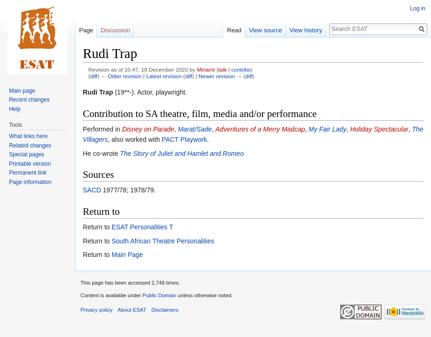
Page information (30, 182)
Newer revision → (220, 76)
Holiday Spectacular (379, 129)
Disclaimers (165, 310)
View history (306, 30)
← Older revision (121, 76)
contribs (240, 69)
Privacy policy (96, 310)
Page (86, 30)
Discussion (115, 30)
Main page (22, 91)
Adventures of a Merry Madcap (260, 129)
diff (93, 76)
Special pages (26, 154)
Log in (417, 8)
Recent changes (29, 99)
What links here (28, 136)
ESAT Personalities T (142, 227)
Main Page (127, 254)
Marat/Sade (195, 129)
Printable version (30, 164)
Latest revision (164, 76)
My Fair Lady (327, 129)
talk (222, 69)
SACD (92, 190)
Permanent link (27, 172)
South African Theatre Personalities (162, 241)
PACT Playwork (184, 139)
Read (234, 30)
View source (265, 30)
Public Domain (159, 295)
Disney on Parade (148, 129)
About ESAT (132, 310)
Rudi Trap (98, 92)
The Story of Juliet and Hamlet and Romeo (182, 153)
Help (15, 109)
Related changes (30, 145)
